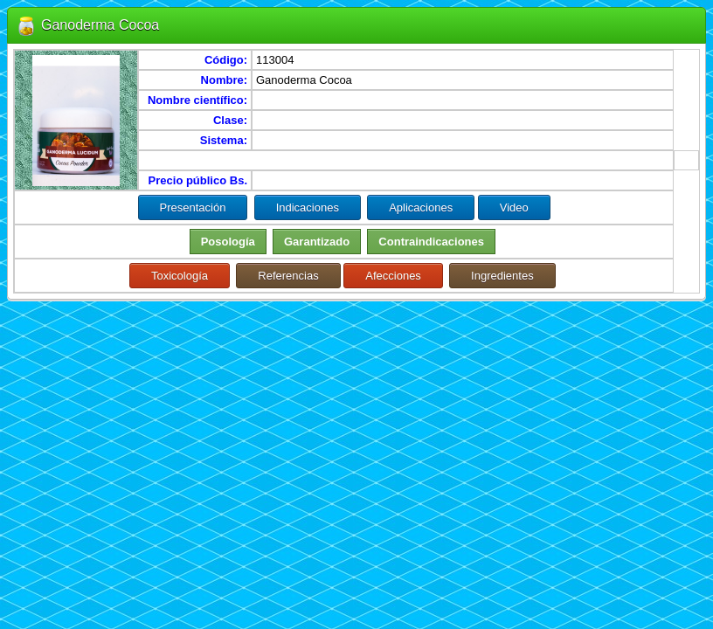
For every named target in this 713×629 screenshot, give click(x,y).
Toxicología (179, 275)
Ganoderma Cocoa (100, 24)
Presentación (193, 207)
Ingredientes (502, 275)
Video (514, 207)
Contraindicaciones (431, 241)
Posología (228, 241)
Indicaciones (307, 207)
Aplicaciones (421, 207)
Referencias (288, 275)
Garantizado (317, 241)
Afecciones (393, 275)
